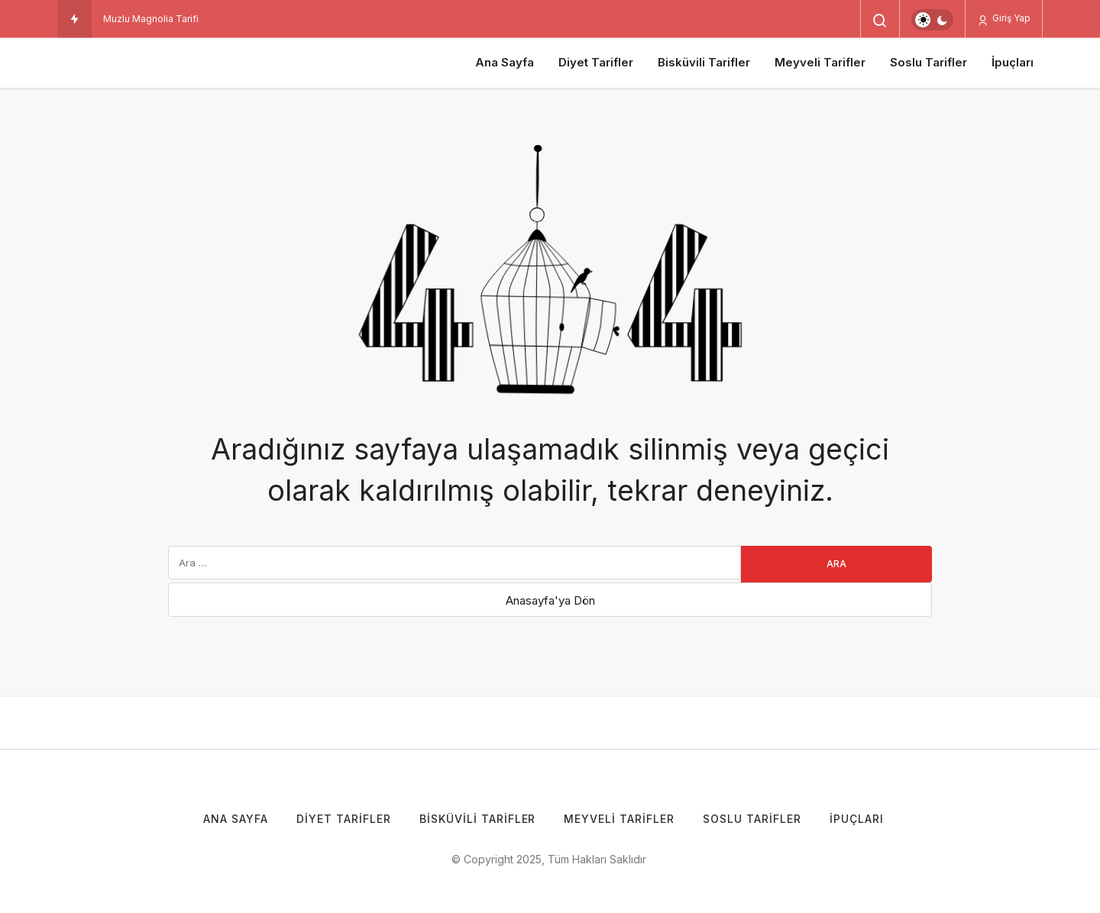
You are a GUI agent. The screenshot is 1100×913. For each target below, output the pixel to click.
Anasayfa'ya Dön (550, 600)
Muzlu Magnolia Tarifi (151, 18)
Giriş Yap (1003, 18)
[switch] (932, 20)
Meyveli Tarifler (820, 62)
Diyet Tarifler (595, 62)
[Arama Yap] (880, 20)
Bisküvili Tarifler (704, 62)
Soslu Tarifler (928, 62)
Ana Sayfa (504, 62)
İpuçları (1013, 62)
